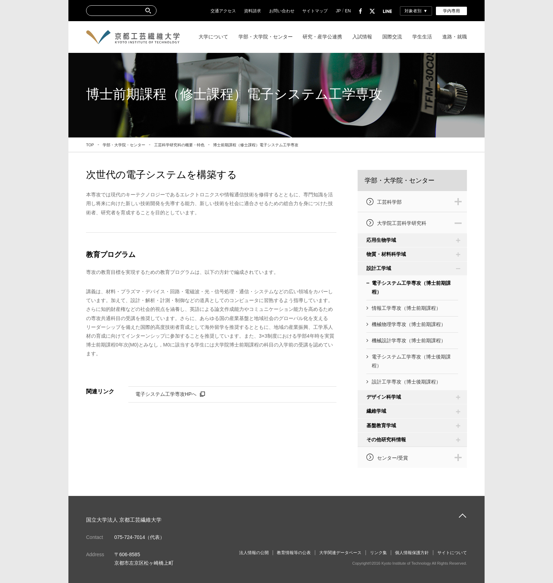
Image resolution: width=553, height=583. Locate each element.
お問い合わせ (281, 10)
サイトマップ (315, 10)
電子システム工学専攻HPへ (165, 394)
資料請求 (252, 10)
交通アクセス (223, 10)
